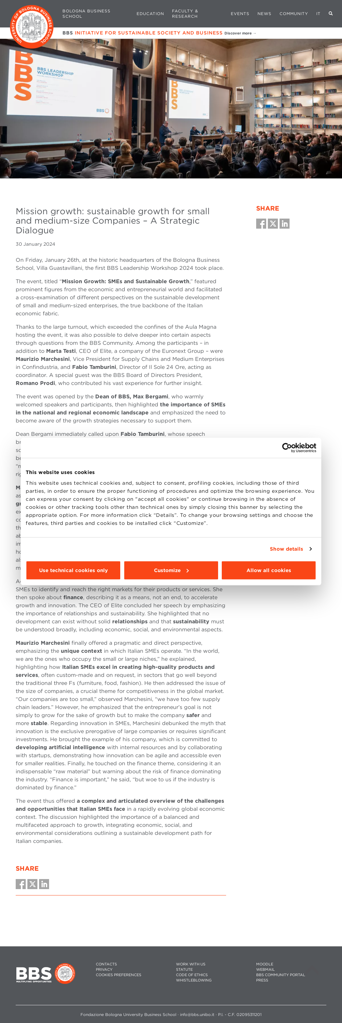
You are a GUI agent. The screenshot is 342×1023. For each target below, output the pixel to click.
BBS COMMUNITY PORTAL (280, 975)
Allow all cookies (268, 570)
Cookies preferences (118, 975)
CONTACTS (106, 964)
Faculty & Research (185, 13)
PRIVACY (104, 969)
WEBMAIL (265, 969)
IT (318, 13)
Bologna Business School (86, 13)
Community (294, 13)
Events (240, 13)
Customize (171, 570)
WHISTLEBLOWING (194, 980)
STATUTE (184, 969)
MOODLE (264, 964)
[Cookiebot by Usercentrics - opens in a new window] (287, 448)
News (265, 13)
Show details (286, 549)
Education (150, 13)
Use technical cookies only (73, 570)
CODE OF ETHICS (192, 975)
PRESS (262, 980)
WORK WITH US (190, 964)
